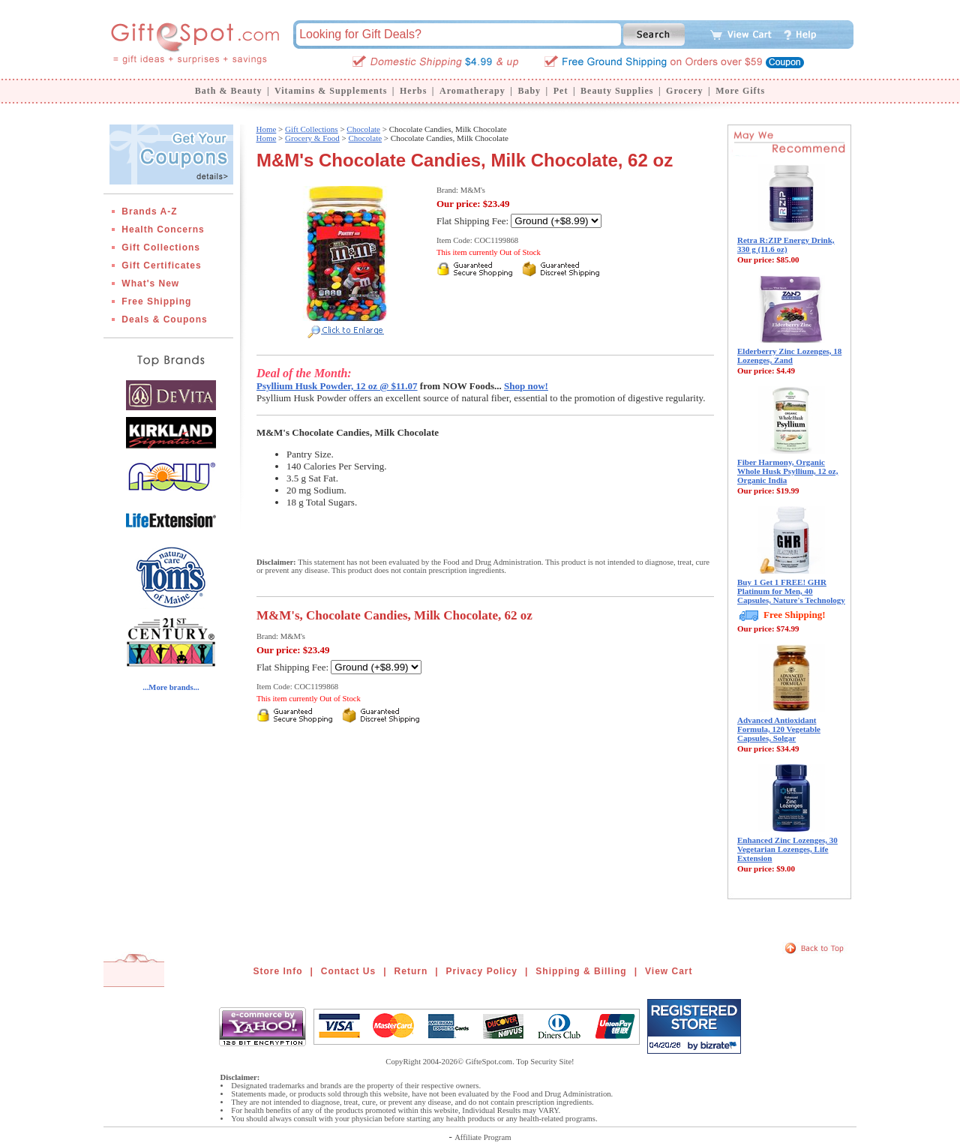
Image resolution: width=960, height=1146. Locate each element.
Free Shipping (156, 301)
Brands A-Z (149, 211)
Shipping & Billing (581, 971)
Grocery (684, 91)
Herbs (413, 91)
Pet (561, 91)
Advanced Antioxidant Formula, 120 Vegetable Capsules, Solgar (778, 729)
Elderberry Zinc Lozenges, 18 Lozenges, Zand (789, 355)
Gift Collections (161, 247)
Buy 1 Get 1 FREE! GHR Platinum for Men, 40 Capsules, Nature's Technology (791, 591)
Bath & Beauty (228, 91)
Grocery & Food (312, 138)
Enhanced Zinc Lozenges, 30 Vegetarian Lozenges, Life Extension (787, 849)
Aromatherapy (473, 91)
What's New (150, 283)
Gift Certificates (161, 265)
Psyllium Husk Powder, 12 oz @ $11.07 (337, 386)
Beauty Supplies (616, 91)
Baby (529, 91)
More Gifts (740, 91)
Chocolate (363, 129)
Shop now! (526, 386)
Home (266, 129)
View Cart (668, 971)
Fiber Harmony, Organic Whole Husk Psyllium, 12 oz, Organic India (787, 471)
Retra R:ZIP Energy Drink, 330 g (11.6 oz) (786, 245)
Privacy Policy (482, 971)
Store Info (278, 971)
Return (411, 971)
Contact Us (348, 971)
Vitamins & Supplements (330, 91)
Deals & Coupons (164, 319)
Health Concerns (163, 229)
